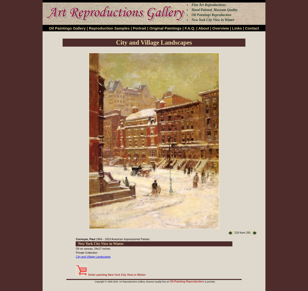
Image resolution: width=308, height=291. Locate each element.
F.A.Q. (190, 28)
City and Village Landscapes (93, 256)
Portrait (139, 28)
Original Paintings (165, 28)
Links (237, 28)
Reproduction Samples (109, 28)
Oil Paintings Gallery (67, 28)
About (203, 28)
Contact (252, 28)
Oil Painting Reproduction (187, 281)
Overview (220, 28)
